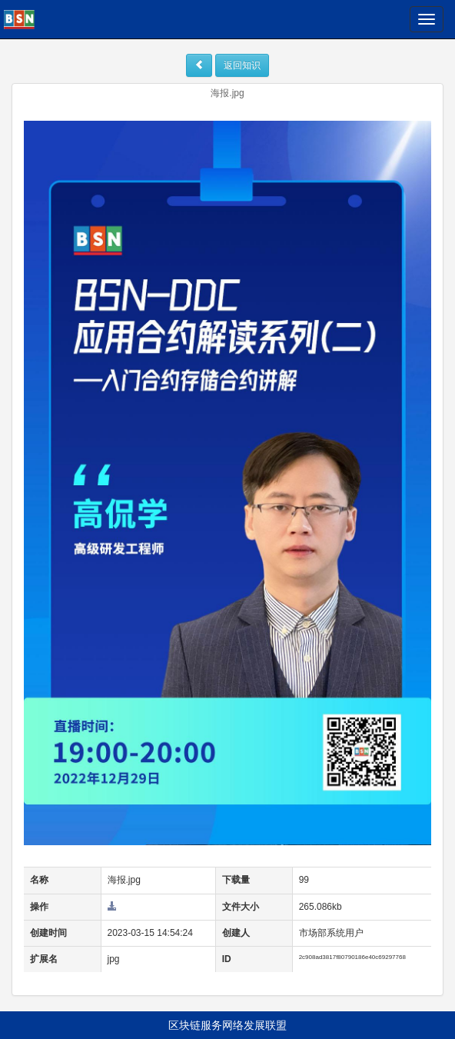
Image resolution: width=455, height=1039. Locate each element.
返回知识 (242, 65)
